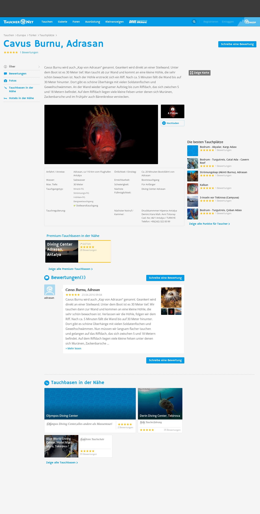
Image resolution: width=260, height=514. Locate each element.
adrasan (49, 297)
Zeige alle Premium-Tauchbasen (69, 269)
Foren (76, 22)
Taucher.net (18, 21)
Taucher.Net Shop (248, 21)
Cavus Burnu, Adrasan (83, 290)
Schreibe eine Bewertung (237, 44)
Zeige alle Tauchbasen (60, 462)
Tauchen (47, 22)
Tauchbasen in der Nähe (21, 89)
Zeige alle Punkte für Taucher (208, 224)
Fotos (12, 81)
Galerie (62, 22)
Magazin (138, 21)
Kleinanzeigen (114, 22)
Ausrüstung (92, 22)
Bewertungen (17, 74)
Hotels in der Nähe (21, 98)
